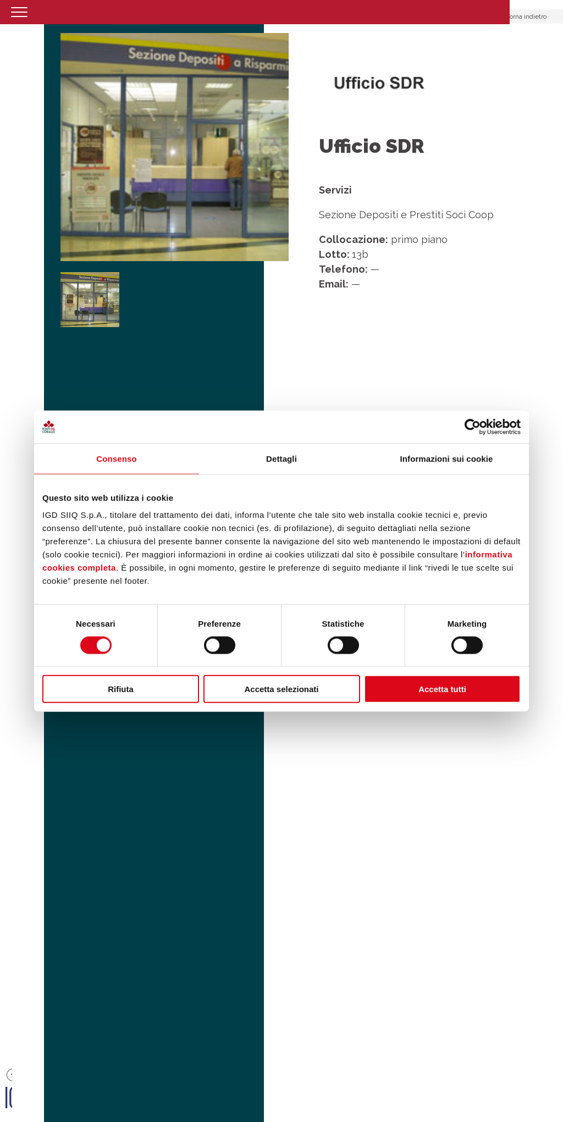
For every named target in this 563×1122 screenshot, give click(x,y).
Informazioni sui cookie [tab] (446, 458)
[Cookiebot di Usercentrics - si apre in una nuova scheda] (472, 426)
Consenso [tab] (116, 458)
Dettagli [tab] (281, 458)
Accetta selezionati (281, 689)
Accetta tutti (442, 689)
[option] (174, 147)
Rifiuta (121, 689)
